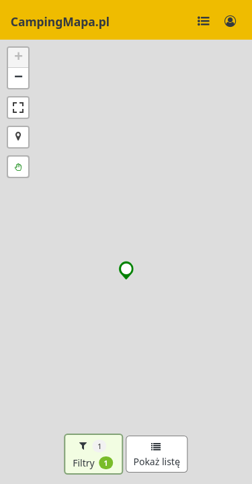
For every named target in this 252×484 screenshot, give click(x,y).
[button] (126, 270)
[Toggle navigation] (204, 21)
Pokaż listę (156, 455)
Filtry (93, 454)
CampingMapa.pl (60, 21)
